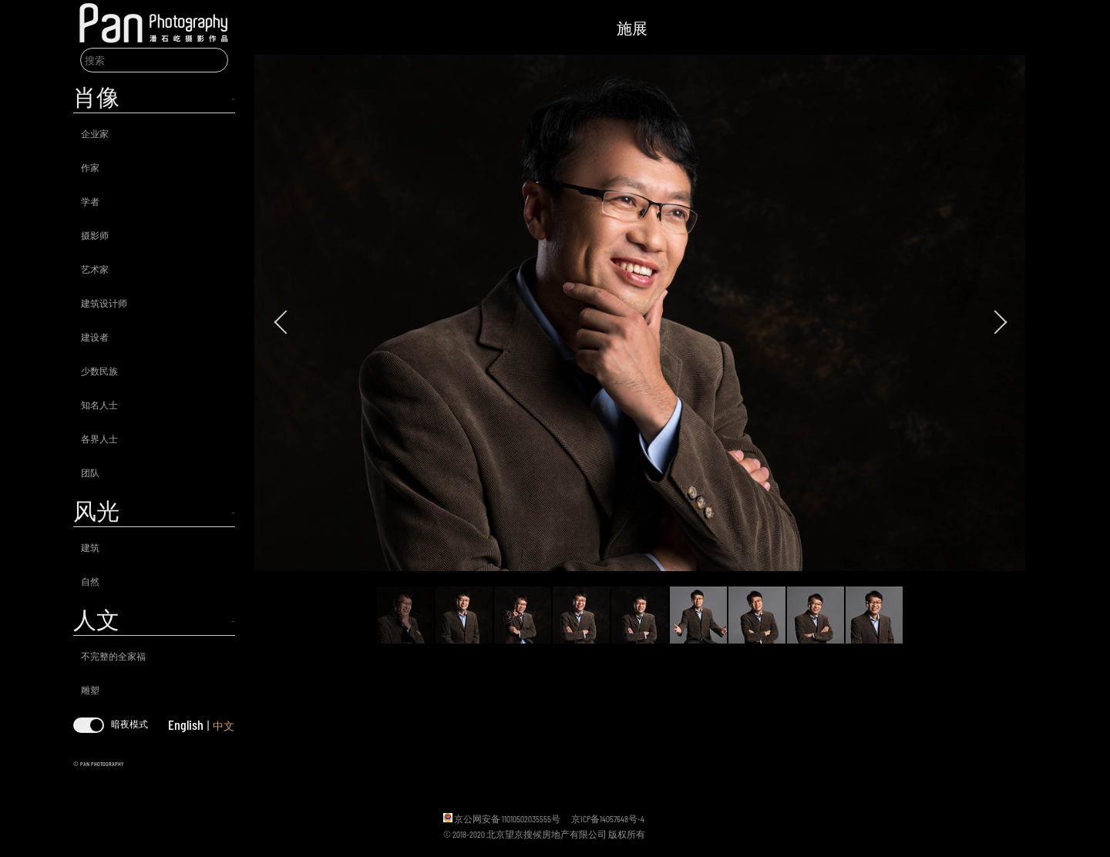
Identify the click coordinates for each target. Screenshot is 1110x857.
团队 (90, 472)
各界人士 (99, 438)
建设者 (95, 336)
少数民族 (99, 370)
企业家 (95, 133)
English (186, 724)
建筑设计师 (104, 302)
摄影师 (95, 235)
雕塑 (90, 689)
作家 (90, 167)
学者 (90, 201)
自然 (90, 581)
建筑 (90, 547)
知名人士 (99, 404)
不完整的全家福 (113, 655)
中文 (223, 725)
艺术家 (95, 269)
